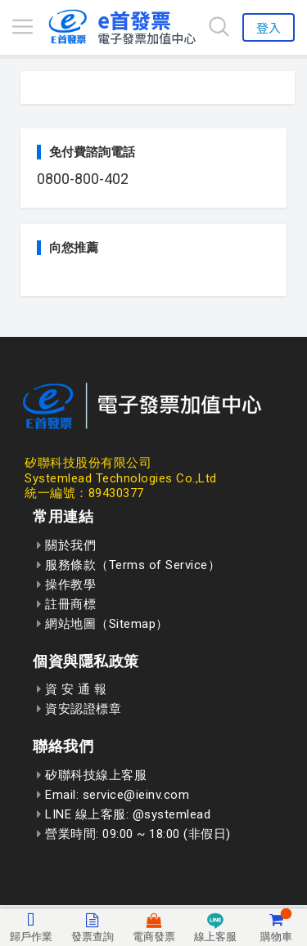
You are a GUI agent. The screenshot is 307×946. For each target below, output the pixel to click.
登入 (268, 27)
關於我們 (66, 545)
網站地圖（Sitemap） (103, 623)
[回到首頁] (121, 27)
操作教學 (66, 584)
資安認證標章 (79, 709)
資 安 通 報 (72, 689)
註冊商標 (66, 604)
